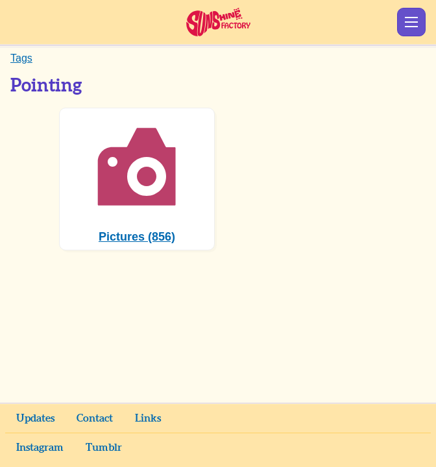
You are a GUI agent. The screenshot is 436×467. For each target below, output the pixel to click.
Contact (95, 418)
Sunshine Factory (218, 22)
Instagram (40, 447)
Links (148, 418)
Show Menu (411, 22)
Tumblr (104, 447)
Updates (35, 418)
